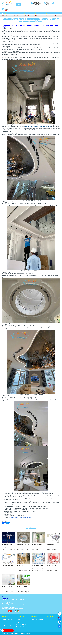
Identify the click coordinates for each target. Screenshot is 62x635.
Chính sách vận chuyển (21, 624)
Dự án (59, 13)
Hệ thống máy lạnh (51, 544)
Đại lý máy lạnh (20, 565)
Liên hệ (18, 619)
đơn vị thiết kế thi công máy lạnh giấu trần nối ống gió (38, 126)
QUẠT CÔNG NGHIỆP (29, 13)
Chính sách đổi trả (20, 626)
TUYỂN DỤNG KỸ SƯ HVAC (36, 621)
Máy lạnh (8, 13)
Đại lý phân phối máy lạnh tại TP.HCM (9, 625)
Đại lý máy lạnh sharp (51, 565)
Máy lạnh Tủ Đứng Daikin (37, 544)
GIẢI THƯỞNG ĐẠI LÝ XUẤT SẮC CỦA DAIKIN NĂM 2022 (8, 544)
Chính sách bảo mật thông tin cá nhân (23, 621)
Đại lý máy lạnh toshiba (7, 586)
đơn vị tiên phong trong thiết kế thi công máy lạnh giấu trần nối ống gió (29, 492)
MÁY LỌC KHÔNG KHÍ (51, 13)
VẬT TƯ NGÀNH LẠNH (40, 13)
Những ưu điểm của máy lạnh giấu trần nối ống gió (23, 544)
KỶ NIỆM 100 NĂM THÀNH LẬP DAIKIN (37, 565)
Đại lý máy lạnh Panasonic (22, 586)
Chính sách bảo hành (20, 628)
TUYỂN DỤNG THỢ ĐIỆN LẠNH (37, 619)
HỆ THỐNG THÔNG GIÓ (17, 13)
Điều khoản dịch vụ (20, 622)
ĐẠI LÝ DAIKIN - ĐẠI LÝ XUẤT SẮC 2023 (8, 623)
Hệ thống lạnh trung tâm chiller (7, 565)
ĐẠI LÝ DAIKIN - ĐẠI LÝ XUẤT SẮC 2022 (8, 620)
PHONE (9, 630)
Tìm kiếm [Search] (18, 4)
